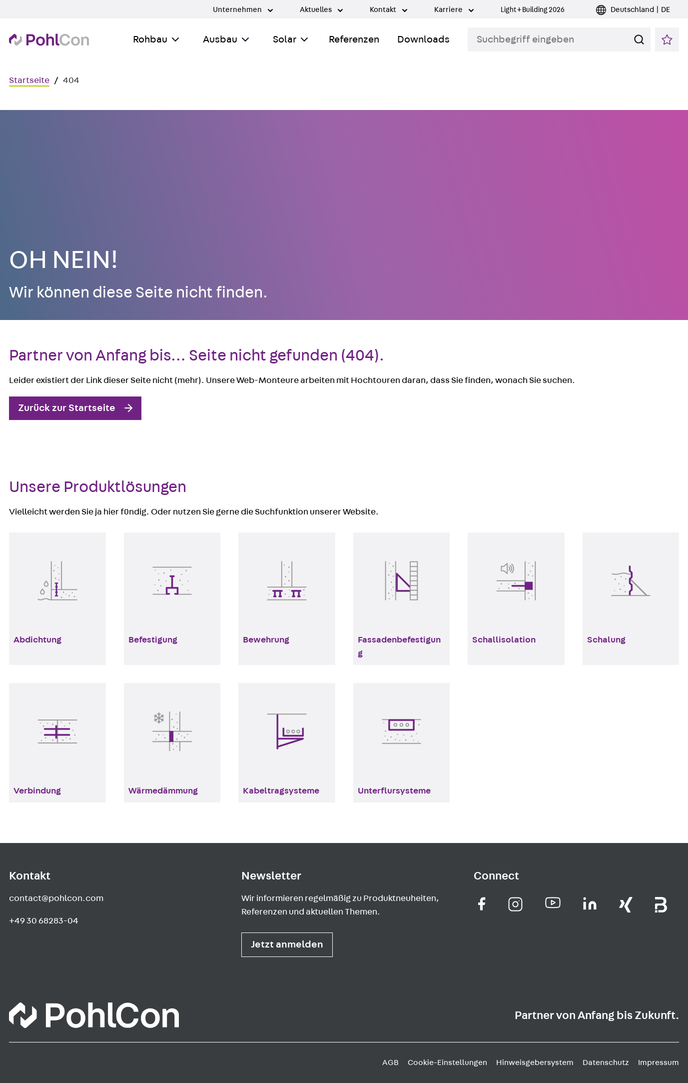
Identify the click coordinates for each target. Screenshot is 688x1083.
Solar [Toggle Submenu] (290, 39)
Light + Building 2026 (533, 10)
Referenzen (354, 39)
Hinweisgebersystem (535, 1062)
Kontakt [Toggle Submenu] (388, 10)
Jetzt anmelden (287, 945)
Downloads (423, 39)
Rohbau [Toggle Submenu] (156, 39)
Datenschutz (606, 1062)
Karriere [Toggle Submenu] (454, 10)
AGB (390, 1062)
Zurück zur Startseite (66, 408)
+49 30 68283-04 (43, 921)
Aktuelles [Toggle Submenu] (321, 10)
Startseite (29, 80)
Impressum (658, 1062)
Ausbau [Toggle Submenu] (226, 39)
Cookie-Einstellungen (447, 1062)
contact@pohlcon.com (56, 898)
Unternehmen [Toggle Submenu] (243, 10)
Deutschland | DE (640, 10)
